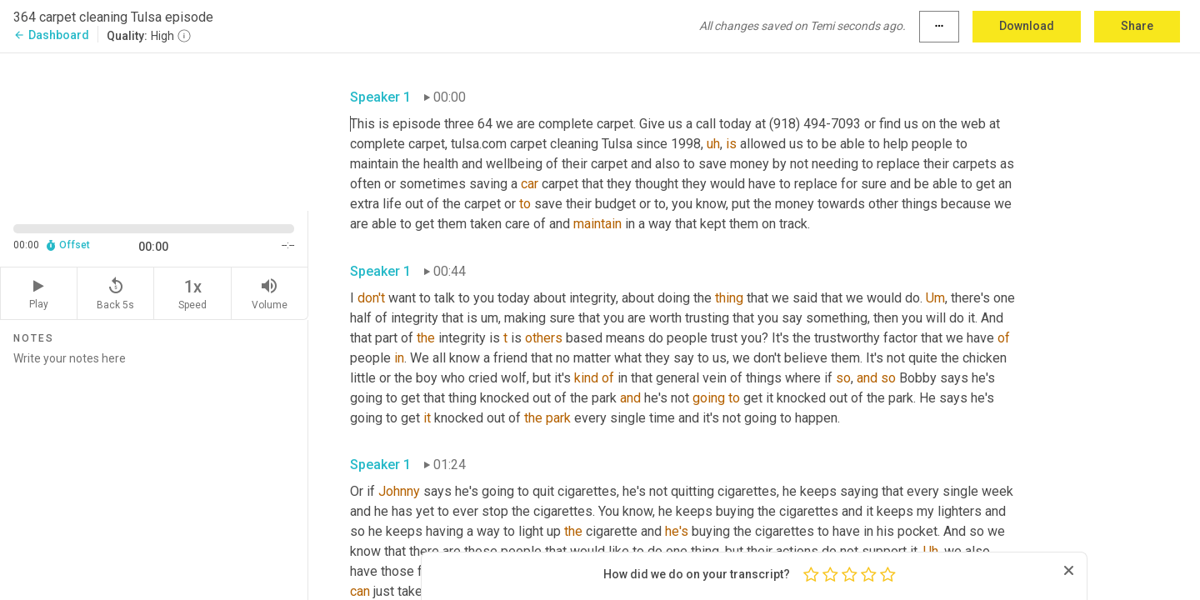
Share (1137, 25)
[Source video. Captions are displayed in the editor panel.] (154, 130)
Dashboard (51, 35)
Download (1026, 25)
